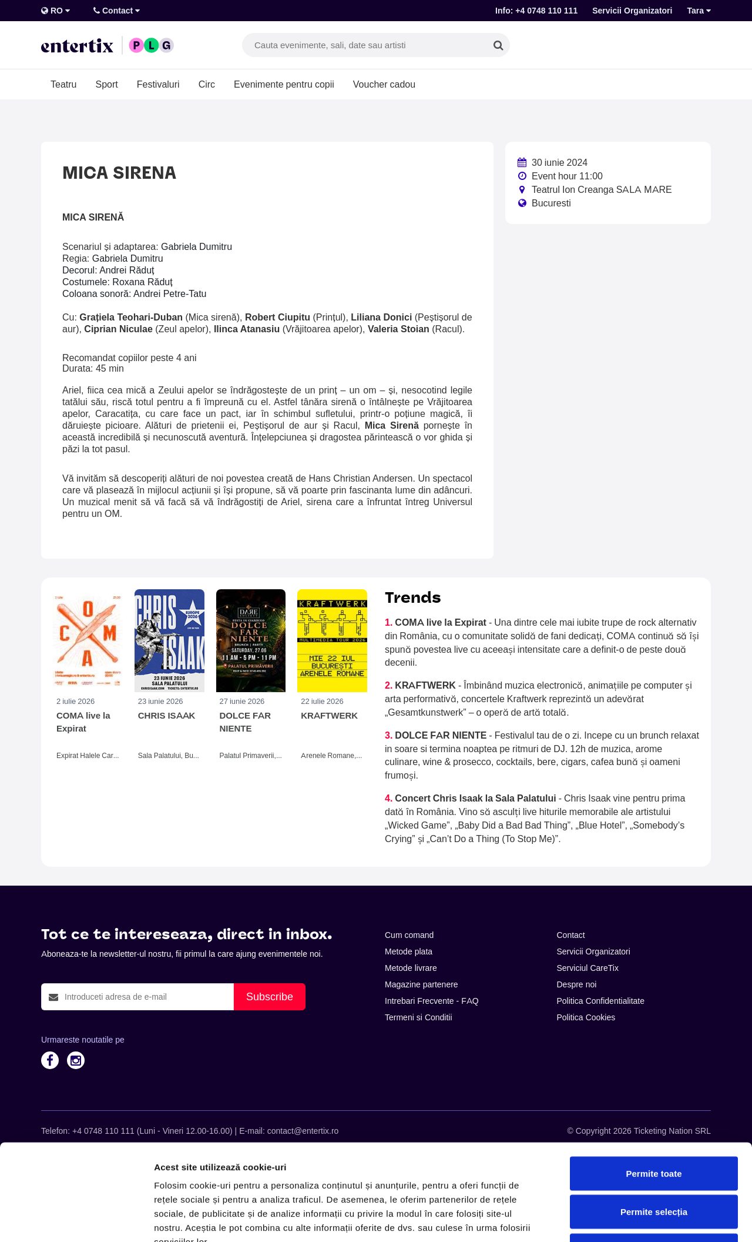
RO (55, 10)
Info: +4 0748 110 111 (536, 10)
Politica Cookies (586, 1017)
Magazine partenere (421, 984)
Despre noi (577, 984)
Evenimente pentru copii (284, 84)
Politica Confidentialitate (601, 1001)
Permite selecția (653, 1126)
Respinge (654, 1165)
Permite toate (654, 1088)
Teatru (63, 84)
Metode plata (408, 951)
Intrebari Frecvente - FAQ (432, 1001)
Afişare (587, 1219)
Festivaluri (158, 84)
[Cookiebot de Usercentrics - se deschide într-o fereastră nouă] (76, 1219)
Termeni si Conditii (418, 1017)
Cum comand (409, 935)
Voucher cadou (384, 84)
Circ (207, 84)
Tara (699, 10)
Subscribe (269, 996)
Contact (116, 10)
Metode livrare (411, 968)
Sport (106, 84)
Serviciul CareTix (588, 968)
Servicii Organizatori (632, 10)
